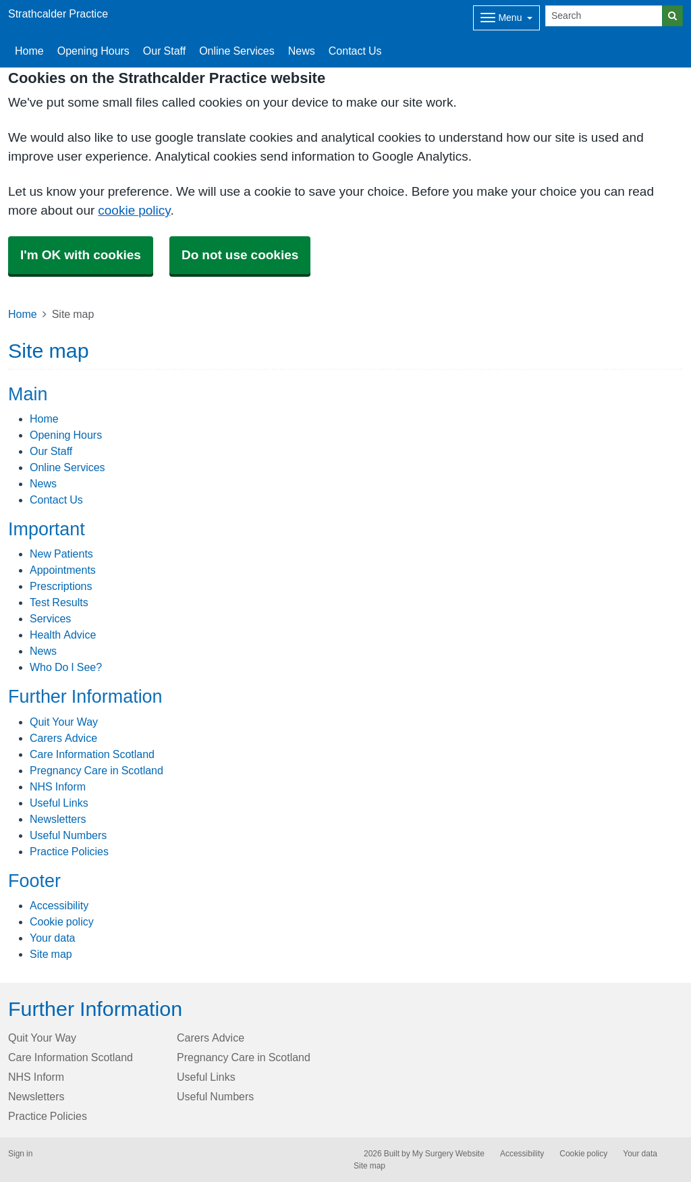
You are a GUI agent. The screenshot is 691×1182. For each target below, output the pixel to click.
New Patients (61, 553)
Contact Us (355, 50)
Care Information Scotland (92, 754)
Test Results (59, 602)
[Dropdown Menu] (506, 17)
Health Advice (63, 634)
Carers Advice (63, 737)
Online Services (237, 50)
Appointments (63, 569)
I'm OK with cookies (80, 254)
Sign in (20, 1154)
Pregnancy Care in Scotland (96, 770)
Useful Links (59, 802)
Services (50, 618)
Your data (52, 937)
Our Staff (164, 50)
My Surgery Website (448, 1154)
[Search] (604, 15)
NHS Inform (58, 786)
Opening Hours (93, 50)
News (301, 50)
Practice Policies (69, 851)
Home (29, 50)
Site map (51, 953)
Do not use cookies (240, 254)
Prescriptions (61, 586)
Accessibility (59, 905)
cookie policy (134, 210)
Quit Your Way (64, 721)
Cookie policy (62, 921)
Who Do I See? (66, 667)
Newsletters (58, 818)
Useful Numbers (68, 835)
